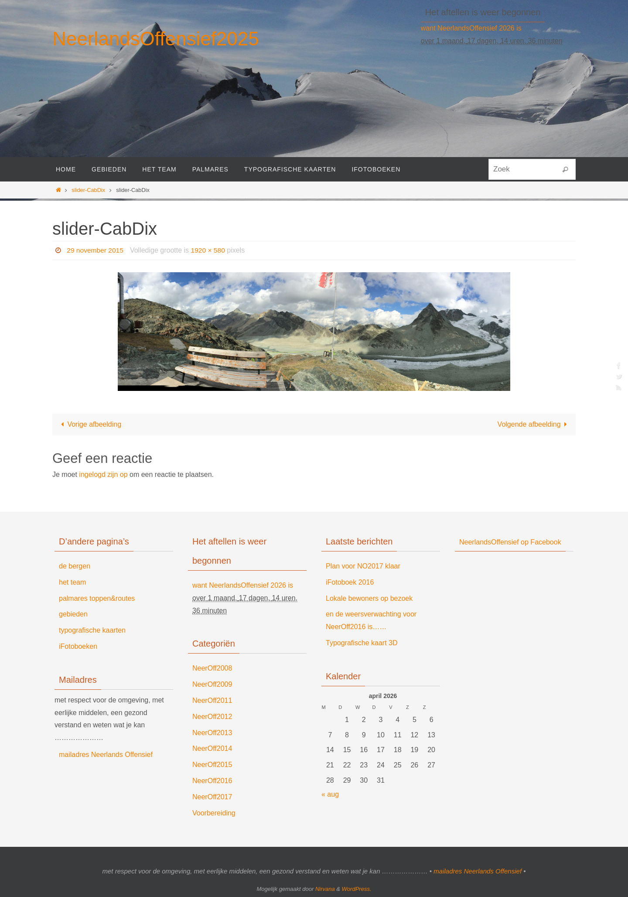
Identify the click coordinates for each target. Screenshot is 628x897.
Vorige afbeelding (89, 424)
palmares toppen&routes (97, 598)
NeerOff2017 (212, 797)
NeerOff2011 (212, 700)
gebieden (73, 614)
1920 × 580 (210, 250)
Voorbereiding (214, 813)
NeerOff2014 (212, 748)
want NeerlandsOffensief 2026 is (471, 28)
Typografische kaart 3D (362, 643)
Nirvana (325, 889)
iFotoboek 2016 (350, 582)
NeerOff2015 (212, 764)
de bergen (74, 566)
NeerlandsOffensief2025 (155, 38)
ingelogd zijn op (103, 474)
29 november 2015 (96, 250)
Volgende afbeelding (534, 424)
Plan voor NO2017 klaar (363, 566)
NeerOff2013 (212, 732)
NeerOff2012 (212, 716)
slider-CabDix (88, 190)
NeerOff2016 (212, 780)
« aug (330, 794)
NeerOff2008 (212, 668)
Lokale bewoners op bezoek (369, 598)
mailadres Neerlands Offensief (106, 754)
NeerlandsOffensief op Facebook (510, 542)
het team (72, 582)
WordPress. (357, 889)
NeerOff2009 (212, 684)
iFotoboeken (78, 646)
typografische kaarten (92, 630)
